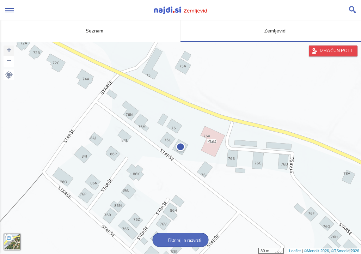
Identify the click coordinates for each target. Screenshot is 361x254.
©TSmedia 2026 (345, 251)
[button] (9, 74)
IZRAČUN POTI (336, 51)
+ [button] (9, 51)
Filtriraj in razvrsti (180, 240)
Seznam (90, 31)
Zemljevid (271, 31)
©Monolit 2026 (316, 251)
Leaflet (295, 251)
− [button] (9, 61)
